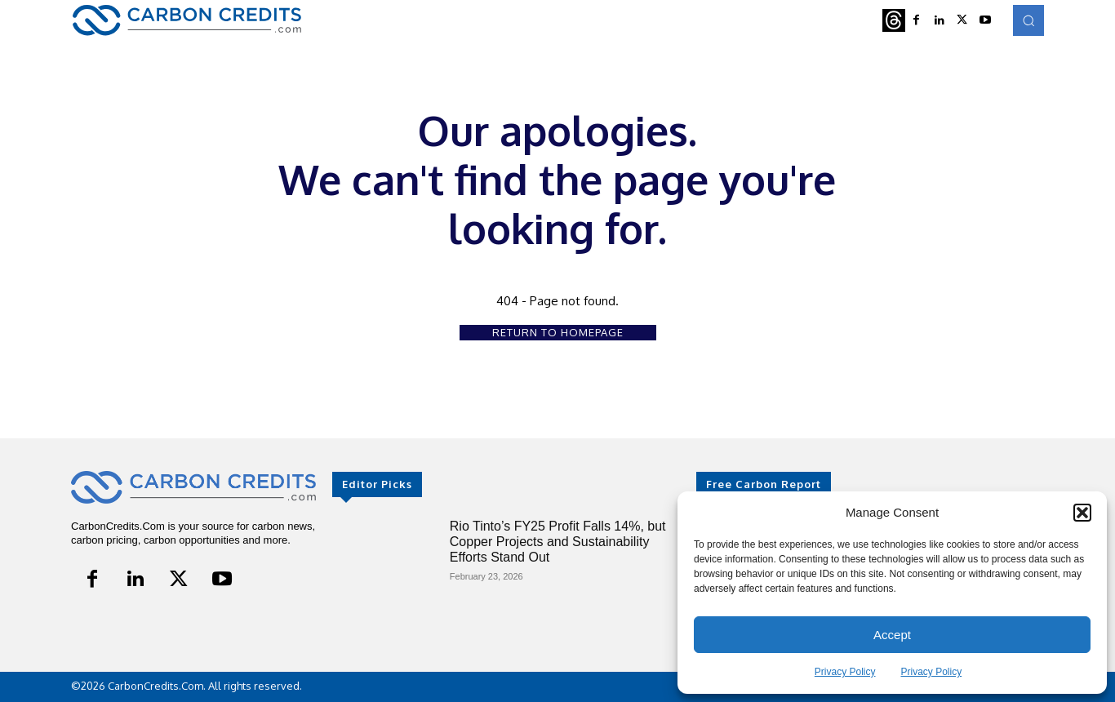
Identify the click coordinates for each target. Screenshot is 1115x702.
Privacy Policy (845, 672)
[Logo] (186, 20)
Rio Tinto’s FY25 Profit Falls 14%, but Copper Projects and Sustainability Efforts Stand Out (558, 541)
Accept (892, 635)
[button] (1082, 512)
